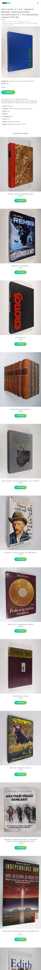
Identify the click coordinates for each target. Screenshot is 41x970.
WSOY (25, 81)
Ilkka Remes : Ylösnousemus (20, 266)
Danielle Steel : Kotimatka (20, 696)
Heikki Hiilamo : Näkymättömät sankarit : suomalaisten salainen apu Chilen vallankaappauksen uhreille (20, 840)
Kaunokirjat (19, 81)
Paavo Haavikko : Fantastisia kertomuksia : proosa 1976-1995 (20, 481)
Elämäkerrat (31, 81)
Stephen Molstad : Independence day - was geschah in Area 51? (20, 932)
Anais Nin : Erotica (20, 337)
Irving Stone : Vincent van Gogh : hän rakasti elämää (20, 552)
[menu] (38, 3)
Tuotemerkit (12, 81)
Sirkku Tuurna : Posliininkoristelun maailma (20, 624)
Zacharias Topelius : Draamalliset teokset (20, 194)
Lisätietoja (8, 92)
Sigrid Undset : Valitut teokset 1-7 (20, 409)
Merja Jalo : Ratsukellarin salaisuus (20, 768)
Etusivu (3, 20)
